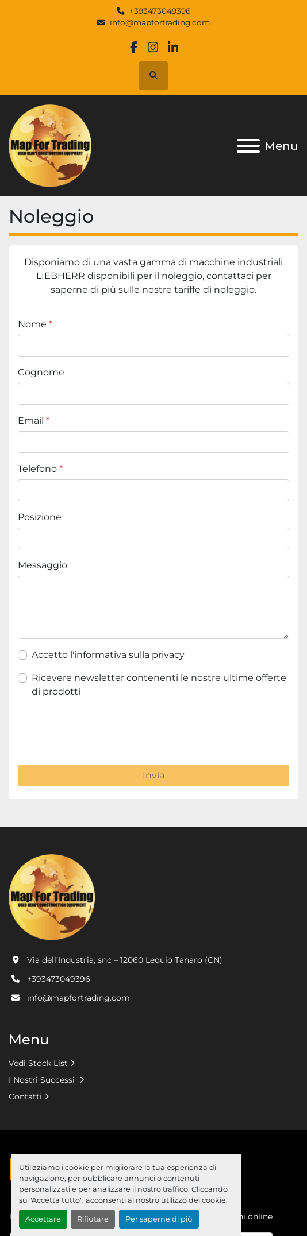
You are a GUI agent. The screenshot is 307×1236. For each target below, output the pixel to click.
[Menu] (248, 146)
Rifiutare (93, 1219)
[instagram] (153, 47)
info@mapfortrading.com (160, 22)
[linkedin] (172, 47)
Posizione (40, 517)
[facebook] (133, 47)
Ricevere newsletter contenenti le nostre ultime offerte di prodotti (159, 684)
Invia (153, 775)
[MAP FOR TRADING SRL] (52, 897)
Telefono (40, 468)
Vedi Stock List (38, 1063)
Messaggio (42, 565)
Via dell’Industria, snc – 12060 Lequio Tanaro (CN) (124, 960)
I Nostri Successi (43, 1080)
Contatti (25, 1096)
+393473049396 (159, 11)
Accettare (43, 1219)
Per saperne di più (159, 1219)
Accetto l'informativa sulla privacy (108, 654)
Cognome (41, 372)
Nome (35, 324)
